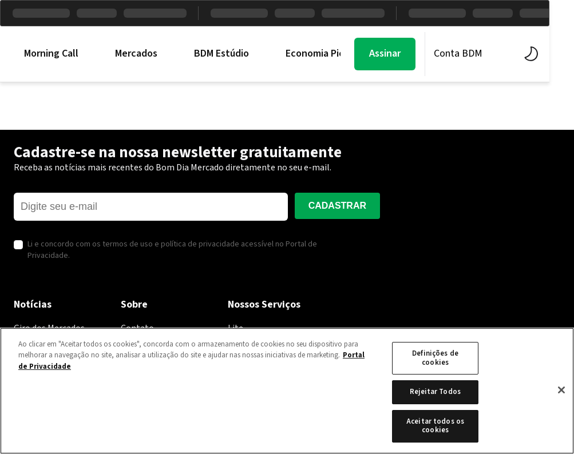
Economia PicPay (322, 54)
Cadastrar (337, 205)
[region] (287, 391)
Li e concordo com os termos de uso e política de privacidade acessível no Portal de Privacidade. (172, 250)
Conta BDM (482, 53)
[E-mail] (151, 207)
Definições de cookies (435, 358)
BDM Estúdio (221, 54)
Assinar (409, 53)
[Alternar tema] (552, 53)
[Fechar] (561, 390)
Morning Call (51, 54)
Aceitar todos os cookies (435, 426)
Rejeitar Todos (435, 392)
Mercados (136, 54)
